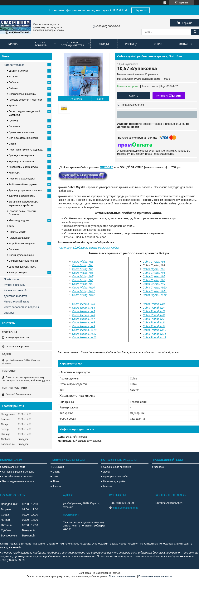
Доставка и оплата (15, 296)
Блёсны (13, 88)
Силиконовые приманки (22, 94)
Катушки (13, 76)
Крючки (13, 105)
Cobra (56, 471)
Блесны (107, 486)
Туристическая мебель (22, 195)
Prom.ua (116, 573)
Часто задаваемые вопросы (21, 307)
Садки (12, 143)
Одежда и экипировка (21, 155)
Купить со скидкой (15, 290)
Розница (131, 44)
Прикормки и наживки (21, 132)
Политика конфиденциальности (155, 576)
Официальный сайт (13, 466)
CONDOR (58, 466)
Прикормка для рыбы (115, 476)
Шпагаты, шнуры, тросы (22, 266)
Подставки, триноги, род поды (26, 149)
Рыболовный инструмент (23, 184)
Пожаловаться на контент (122, 576)
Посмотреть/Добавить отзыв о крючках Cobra (88, 247)
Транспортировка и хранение (25, 190)
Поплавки (14, 126)
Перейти (140, 10)
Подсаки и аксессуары (22, 178)
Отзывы (9, 312)
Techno (57, 486)
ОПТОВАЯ (106, 167)
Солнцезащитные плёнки (23, 260)
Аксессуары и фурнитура (23, 166)
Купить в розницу (14, 284)
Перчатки (14, 249)
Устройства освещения (22, 243)
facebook (159, 466)
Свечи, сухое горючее (21, 255)
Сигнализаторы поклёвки (23, 137)
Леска (106, 471)
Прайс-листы (12, 279)
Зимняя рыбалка (18, 70)
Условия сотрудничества (72, 44)
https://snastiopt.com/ (17, 346)
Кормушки (14, 172)
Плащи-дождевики (19, 237)
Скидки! (104, 44)
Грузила (13, 120)
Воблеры (14, 82)
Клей (11, 226)
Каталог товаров (41, 44)
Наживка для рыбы (114, 481)
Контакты (185, 44)
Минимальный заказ (16, 301)
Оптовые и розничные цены (18, 471)
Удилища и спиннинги (21, 161)
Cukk (55, 476)
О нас (158, 44)
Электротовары (18, 272)
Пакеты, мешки (17, 231)
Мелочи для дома (19, 220)
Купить (133, 95)
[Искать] (195, 32)
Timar (56, 481)
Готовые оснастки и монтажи (25, 99)
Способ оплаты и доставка (17, 476)
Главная (13, 44)
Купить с (168, 95)
